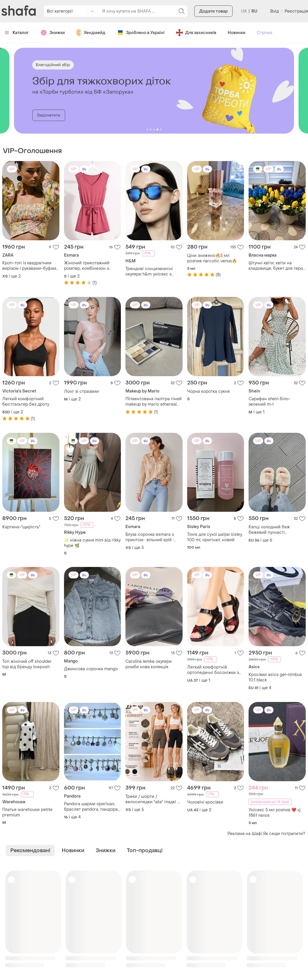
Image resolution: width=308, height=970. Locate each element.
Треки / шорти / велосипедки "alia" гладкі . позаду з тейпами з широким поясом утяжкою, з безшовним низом (152, 799)
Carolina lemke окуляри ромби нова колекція (148, 664)
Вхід (274, 11)
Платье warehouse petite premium (27, 812)
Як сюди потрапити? (284, 833)
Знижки (52, 32)
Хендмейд (90, 32)
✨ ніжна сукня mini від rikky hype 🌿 (92, 542)
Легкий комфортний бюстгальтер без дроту (25, 401)
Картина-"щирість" (21, 527)
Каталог (17, 32)
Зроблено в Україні (141, 32)
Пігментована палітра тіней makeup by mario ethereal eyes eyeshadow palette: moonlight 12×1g (153, 401)
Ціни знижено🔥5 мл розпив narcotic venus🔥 (212, 258)
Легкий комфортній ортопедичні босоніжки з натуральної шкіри (213, 669)
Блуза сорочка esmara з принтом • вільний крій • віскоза (149, 537)
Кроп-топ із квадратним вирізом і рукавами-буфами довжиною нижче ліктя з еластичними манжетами (30, 265)
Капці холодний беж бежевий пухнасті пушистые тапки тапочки (274, 529)
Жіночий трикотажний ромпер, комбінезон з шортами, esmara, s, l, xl (87, 265)
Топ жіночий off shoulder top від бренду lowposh (27, 664)
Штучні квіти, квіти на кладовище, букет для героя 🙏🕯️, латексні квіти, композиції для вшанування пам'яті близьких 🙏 (277, 265)
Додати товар (213, 11)
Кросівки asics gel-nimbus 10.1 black (275, 677)
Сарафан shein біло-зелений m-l (269, 401)
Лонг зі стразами (81, 391)
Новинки (236, 32)
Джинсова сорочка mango (91, 669)
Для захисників (196, 32)
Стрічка (264, 32)
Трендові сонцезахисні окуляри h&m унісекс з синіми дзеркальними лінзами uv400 (149, 271)
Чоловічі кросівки (205, 802)
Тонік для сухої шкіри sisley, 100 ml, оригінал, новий (215, 537)
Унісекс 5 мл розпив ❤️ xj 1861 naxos (275, 812)
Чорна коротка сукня (208, 391)
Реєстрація (296, 11)
